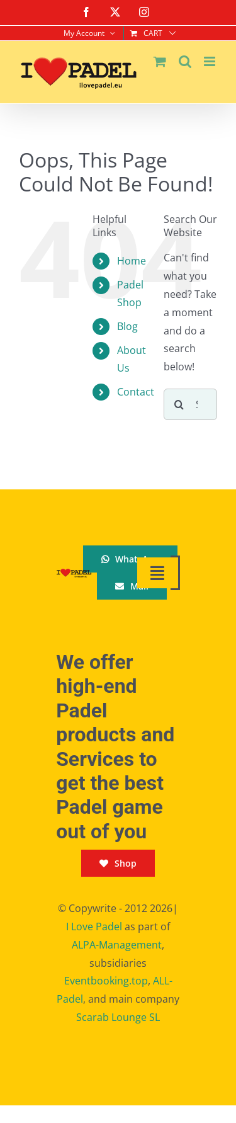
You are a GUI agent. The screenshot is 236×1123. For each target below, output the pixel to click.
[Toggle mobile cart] (160, 61)
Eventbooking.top (106, 981)
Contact (135, 392)
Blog (127, 326)
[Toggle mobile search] (185, 61)
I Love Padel (94, 926)
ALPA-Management (117, 945)
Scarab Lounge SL (118, 1017)
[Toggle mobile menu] (210, 61)
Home (131, 261)
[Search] (179, 404)
